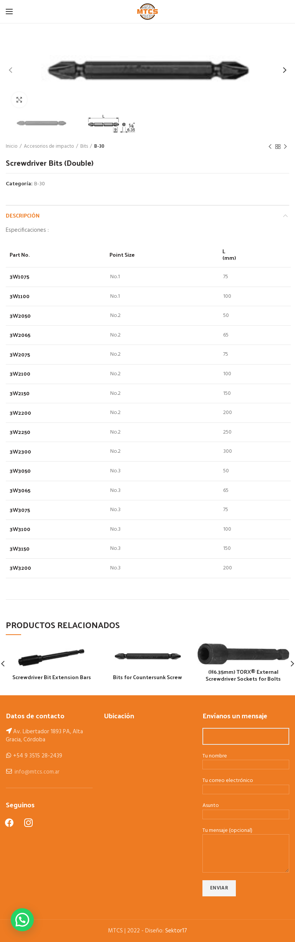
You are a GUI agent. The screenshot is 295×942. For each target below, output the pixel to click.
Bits (84, 146)
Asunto (245, 810)
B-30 (99, 146)
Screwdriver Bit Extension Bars (51, 677)
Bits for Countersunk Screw (147, 677)
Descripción (23, 215)
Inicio (12, 146)
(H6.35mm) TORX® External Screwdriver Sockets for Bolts (243, 675)
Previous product (270, 147)
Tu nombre (245, 760)
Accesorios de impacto (49, 146)
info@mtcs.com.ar (37, 772)
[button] (22, 919)
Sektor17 (176, 930)
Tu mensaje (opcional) (245, 842)
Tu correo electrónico (245, 785)
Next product (285, 147)
